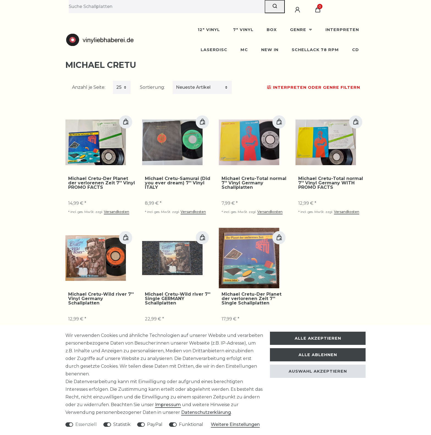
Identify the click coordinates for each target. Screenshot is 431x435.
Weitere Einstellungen (235, 424)
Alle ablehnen (318, 354)
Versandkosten (116, 212)
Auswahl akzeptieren (318, 371)
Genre (299, 29)
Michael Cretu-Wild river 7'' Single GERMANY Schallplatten (177, 298)
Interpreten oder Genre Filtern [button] (313, 87)
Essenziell (86, 424)
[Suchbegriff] (167, 6)
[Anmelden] (298, 10)
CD (355, 49)
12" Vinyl (209, 29)
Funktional (191, 424)
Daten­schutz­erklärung (206, 412)
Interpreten (342, 29)
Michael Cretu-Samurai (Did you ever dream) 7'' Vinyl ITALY (177, 183)
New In (269, 49)
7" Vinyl (243, 29)
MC (244, 49)
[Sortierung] (202, 87)
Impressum (168, 404)
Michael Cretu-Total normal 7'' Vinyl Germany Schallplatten (254, 183)
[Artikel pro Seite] (122, 87)
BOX (272, 29)
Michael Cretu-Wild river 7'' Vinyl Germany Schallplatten (101, 298)
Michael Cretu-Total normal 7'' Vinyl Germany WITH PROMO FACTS (330, 183)
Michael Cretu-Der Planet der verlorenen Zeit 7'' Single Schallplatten (251, 298)
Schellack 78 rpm (315, 49)
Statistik (122, 424)
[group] (95, 142)
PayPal (154, 424)
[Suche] (275, 6)
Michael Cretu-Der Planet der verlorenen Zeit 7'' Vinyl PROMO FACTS (101, 183)
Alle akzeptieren (318, 338)
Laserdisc (214, 49)
